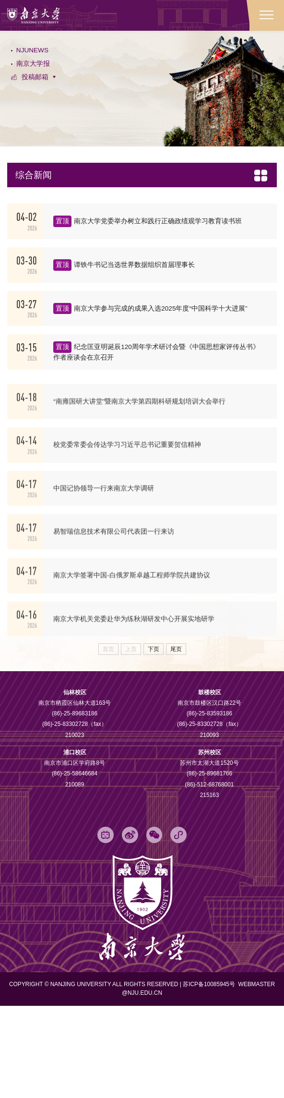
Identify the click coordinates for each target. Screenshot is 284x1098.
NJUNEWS (35, 54)
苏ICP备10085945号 (210, 1076)
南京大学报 (35, 70)
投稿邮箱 (38, 87)
